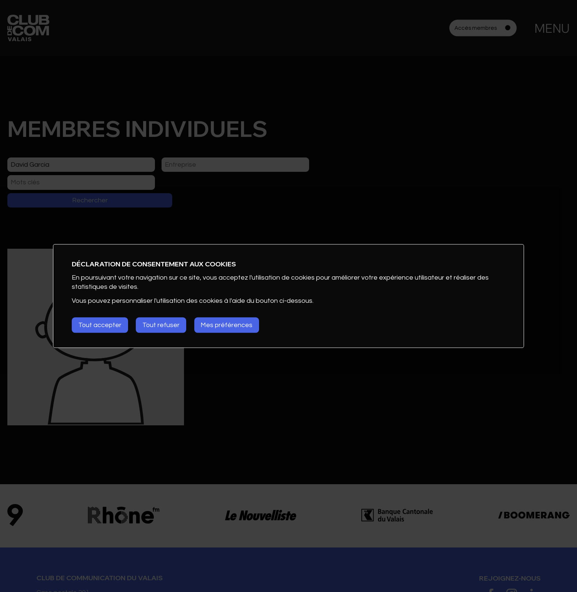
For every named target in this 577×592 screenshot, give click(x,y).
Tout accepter (100, 325)
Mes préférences (230, 325)
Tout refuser (163, 325)
